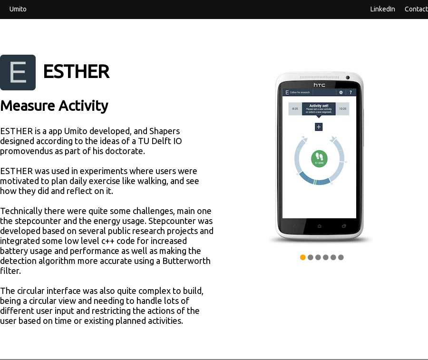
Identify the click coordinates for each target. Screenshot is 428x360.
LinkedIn (382, 8)
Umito (18, 8)
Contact (416, 8)
